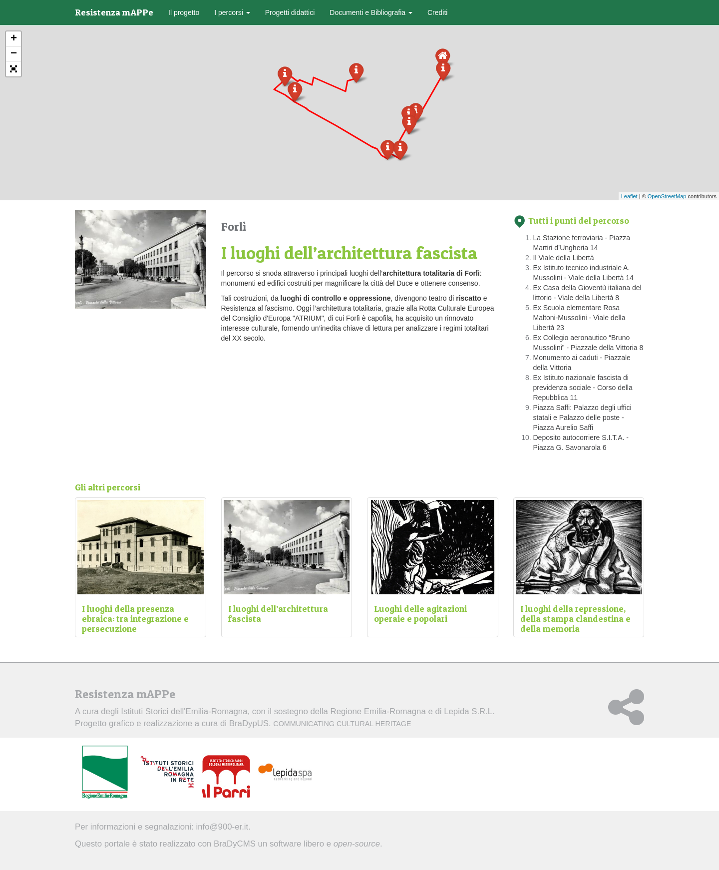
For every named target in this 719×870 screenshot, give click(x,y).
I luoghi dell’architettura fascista (278, 613)
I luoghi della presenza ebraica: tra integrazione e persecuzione (135, 618)
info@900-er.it (222, 827)
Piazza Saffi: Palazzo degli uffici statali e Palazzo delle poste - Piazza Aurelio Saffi (582, 418)
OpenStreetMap (667, 196)
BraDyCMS (235, 844)
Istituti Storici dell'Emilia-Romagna (184, 711)
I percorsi (232, 12)
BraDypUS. (320, 723)
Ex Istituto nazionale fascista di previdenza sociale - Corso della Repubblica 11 (583, 388)
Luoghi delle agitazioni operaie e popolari (420, 613)
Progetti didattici (290, 12)
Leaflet (629, 196)
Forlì (233, 226)
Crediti (437, 12)
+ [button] (13, 38)
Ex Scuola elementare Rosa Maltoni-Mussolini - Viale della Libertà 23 (579, 318)
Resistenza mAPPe (114, 12)
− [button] (13, 53)
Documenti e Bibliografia (371, 12)
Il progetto (183, 12)
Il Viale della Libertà (563, 258)
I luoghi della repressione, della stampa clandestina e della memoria (575, 618)
